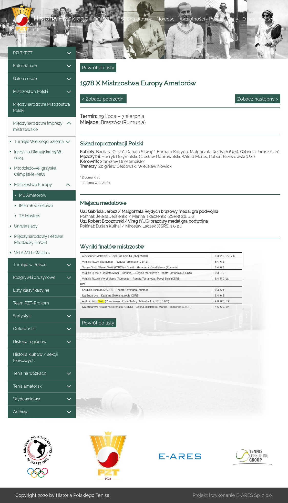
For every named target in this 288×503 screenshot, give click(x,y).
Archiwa (41, 412)
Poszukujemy (223, 19)
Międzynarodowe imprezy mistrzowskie (41, 126)
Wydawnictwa (41, 399)
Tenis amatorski (41, 386)
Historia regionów (41, 341)
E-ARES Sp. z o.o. (254, 495)
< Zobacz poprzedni (103, 99)
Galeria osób (41, 79)
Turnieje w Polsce (41, 265)
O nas (248, 19)
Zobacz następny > (257, 99)
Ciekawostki (41, 329)
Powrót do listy (98, 67)
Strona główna (136, 19)
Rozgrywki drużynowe (41, 277)
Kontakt (267, 19)
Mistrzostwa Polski (41, 91)
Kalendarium (41, 66)
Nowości (166, 19)
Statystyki (41, 316)
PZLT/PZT (41, 53)
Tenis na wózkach (41, 373)
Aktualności (192, 19)
